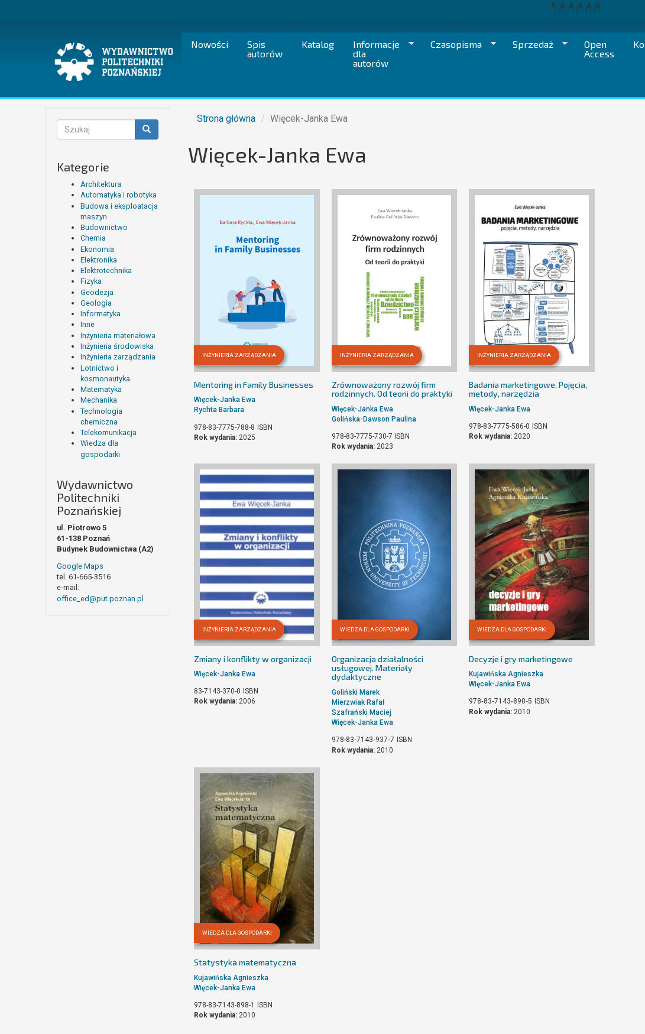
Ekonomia (97, 249)
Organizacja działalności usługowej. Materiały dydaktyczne (377, 668)
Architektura (100, 184)
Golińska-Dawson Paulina (374, 419)
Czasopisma (458, 44)
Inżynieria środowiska (117, 346)
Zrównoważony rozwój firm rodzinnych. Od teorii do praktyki (392, 389)
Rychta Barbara (219, 410)
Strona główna (226, 118)
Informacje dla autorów (378, 53)
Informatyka (100, 313)
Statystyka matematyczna (245, 962)
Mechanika (98, 400)
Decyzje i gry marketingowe (521, 659)
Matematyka (101, 389)
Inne (87, 324)
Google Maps (80, 566)
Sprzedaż (535, 44)
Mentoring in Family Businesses (253, 385)
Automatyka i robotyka (118, 194)
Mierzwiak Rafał (358, 702)
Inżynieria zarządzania (117, 356)
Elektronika (98, 259)
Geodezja (97, 292)
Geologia (96, 303)
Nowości (209, 44)
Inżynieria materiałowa (117, 335)
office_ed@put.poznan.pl (100, 598)
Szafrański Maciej (361, 712)
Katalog (318, 44)
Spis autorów (265, 48)
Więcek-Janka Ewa (224, 400)
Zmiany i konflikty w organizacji (253, 659)
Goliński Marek (356, 692)
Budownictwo (104, 227)
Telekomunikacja (108, 432)
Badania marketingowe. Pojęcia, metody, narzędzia (528, 389)
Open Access (599, 48)
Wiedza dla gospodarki (375, 629)
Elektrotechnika (106, 270)
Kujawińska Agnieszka (506, 674)
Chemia (93, 238)
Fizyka (91, 281)
